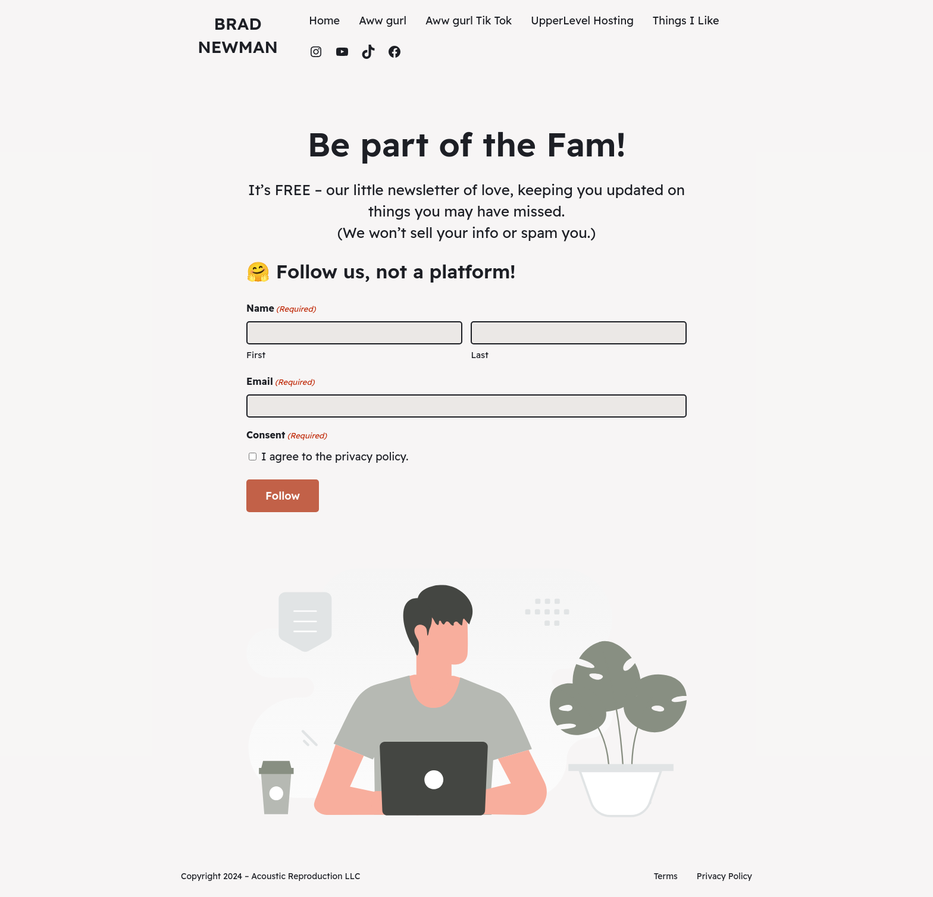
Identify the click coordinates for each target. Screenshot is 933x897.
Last (480, 354)
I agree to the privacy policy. (334, 456)
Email (280, 381)
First (255, 354)
